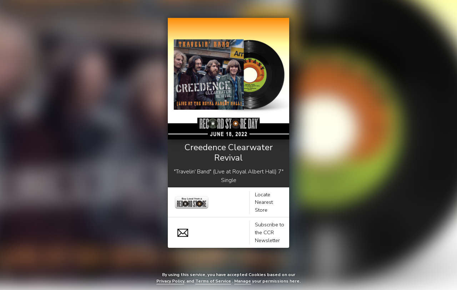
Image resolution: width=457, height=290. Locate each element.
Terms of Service (213, 281)
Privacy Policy (170, 281)
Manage (242, 281)
